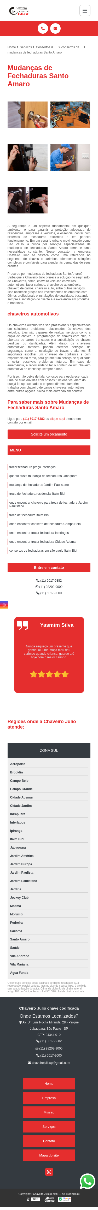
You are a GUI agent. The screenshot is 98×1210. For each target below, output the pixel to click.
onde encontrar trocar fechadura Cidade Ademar (43, 542)
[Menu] (85, 10)
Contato (49, 1141)
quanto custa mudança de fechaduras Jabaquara (43, 476)
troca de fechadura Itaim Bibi (29, 515)
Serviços (49, 1127)
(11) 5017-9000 (49, 593)
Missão (49, 1112)
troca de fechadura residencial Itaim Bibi (37, 494)
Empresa (49, 1098)
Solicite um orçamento (49, 434)
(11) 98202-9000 (49, 587)
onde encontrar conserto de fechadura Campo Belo (45, 524)
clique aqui (57, 419)
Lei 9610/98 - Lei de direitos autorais (63, 991)
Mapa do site (49, 1155)
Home (49, 1084)
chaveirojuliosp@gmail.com (49, 1063)
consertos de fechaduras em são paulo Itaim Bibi (43, 550)
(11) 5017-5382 (34, 419)
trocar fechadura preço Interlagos (32, 467)
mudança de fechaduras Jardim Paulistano (39, 485)
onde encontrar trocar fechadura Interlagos (39, 533)
